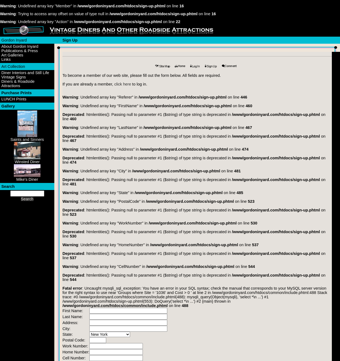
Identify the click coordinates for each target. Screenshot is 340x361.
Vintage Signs (13, 77)
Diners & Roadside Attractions (17, 83)
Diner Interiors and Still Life (25, 73)
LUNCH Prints (13, 99)
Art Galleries (12, 55)
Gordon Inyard (14, 40)
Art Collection (13, 66)
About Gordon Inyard (19, 46)
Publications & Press (19, 51)
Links (6, 59)
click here (122, 84)
